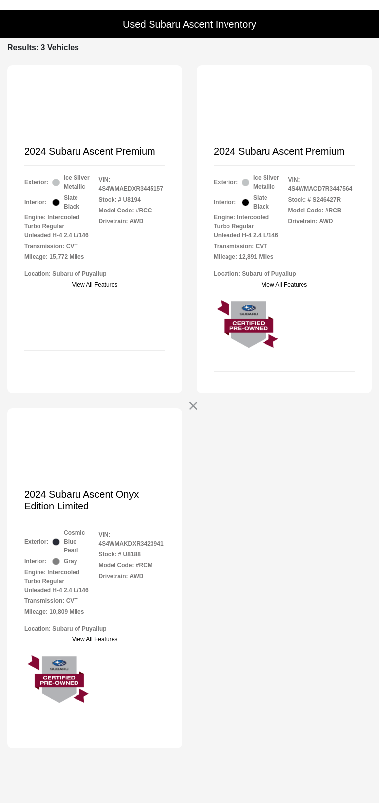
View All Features (95, 284)
